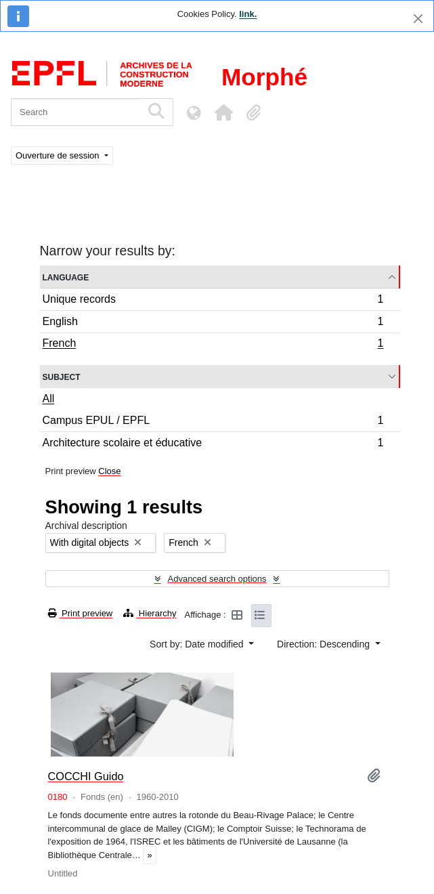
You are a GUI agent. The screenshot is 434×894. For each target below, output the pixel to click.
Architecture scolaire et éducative (213, 444)
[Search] (76, 112)
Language (66, 276)
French (213, 344)
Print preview (80, 613)
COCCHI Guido (86, 776)
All (49, 398)
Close (109, 471)
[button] (223, 112)
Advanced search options (217, 579)
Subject (62, 376)
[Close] (418, 19)
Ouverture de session (59, 155)
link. (248, 14)
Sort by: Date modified (198, 644)
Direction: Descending (324, 644)
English (213, 323)
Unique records (213, 301)
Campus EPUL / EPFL (213, 422)
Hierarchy (149, 613)
